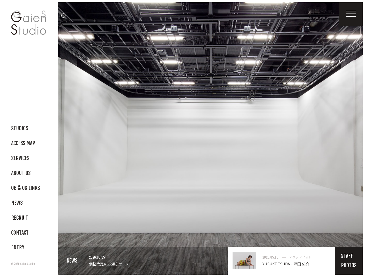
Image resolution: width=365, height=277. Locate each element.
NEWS (72, 261)
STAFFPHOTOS (349, 261)
